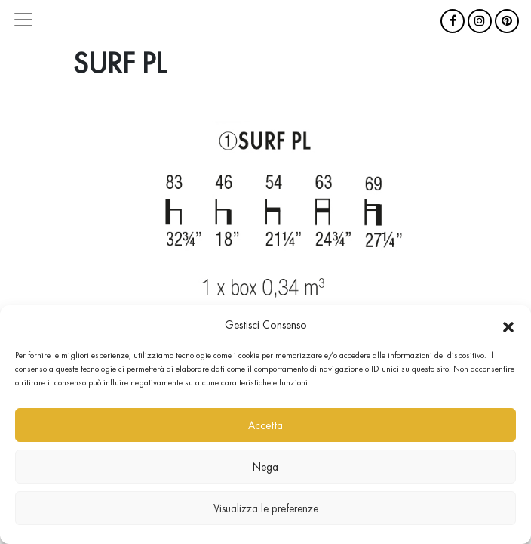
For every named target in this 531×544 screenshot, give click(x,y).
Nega (265, 466)
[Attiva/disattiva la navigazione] (23, 19)
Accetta (265, 425)
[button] (508, 324)
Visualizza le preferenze (265, 508)
